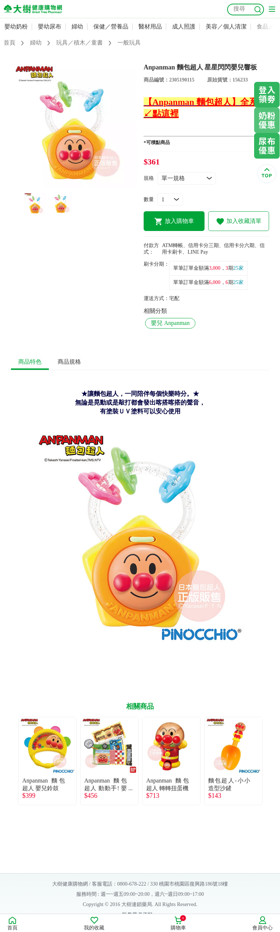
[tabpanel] (73, 125)
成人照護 (183, 26)
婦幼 (77, 26)
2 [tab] (79, 184)
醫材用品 (150, 26)
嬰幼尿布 (49, 26)
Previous (11, 761)
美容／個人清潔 (226, 26)
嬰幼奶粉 (16, 26)
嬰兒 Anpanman (170, 323)
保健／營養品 (110, 26)
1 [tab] (68, 184)
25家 (238, 268)
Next (269, 761)
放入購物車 (174, 221)
